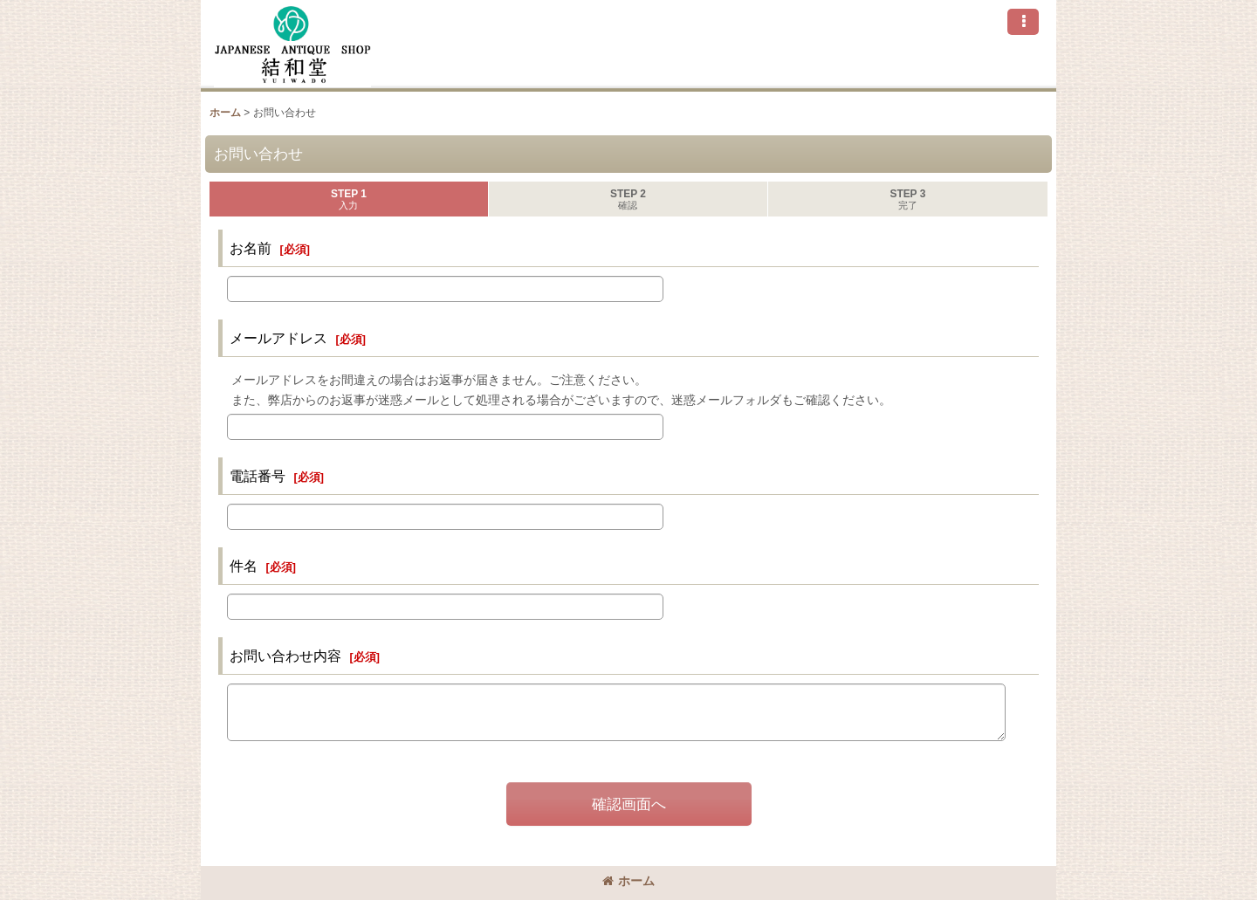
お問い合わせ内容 (285, 655)
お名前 (250, 248)
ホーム (628, 881)
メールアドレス (278, 338)
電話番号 (257, 476)
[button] (1023, 22)
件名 (244, 566)
